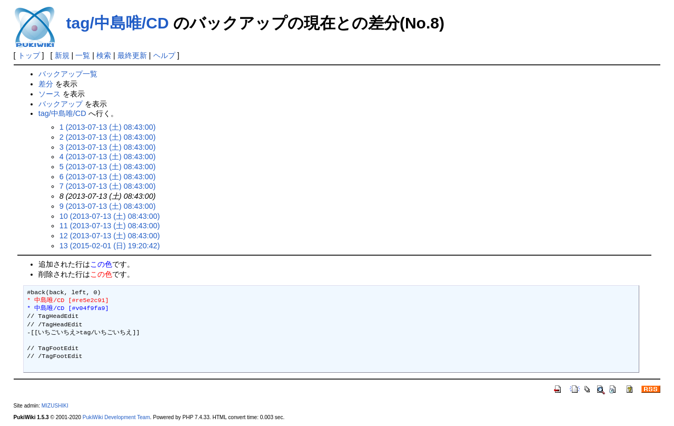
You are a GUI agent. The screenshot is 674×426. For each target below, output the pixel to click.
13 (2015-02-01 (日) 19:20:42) (110, 245)
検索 (103, 55)
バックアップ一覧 (67, 74)
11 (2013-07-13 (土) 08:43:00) (110, 225)
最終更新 (132, 55)
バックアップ (60, 104)
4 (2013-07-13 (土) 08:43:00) (108, 156)
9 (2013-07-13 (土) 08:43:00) (108, 206)
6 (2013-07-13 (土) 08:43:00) (108, 176)
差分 (45, 84)
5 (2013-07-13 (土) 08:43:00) (108, 166)
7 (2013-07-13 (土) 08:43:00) (108, 186)
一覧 (82, 55)
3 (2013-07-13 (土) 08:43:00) (108, 147)
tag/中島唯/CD (117, 23)
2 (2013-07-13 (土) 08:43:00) (108, 137)
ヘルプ (164, 55)
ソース (49, 94)
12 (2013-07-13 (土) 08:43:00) (110, 235)
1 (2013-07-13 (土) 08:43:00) (108, 127)
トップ (29, 55)
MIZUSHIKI (55, 406)
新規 (62, 55)
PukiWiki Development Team (116, 417)
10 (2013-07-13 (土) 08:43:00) (110, 216)
